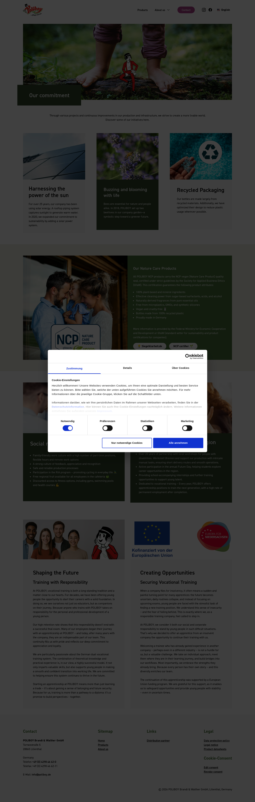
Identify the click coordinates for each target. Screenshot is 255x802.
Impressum (104, 410)
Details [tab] (127, 367)
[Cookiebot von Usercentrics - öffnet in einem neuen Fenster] (187, 356)
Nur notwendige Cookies (127, 442)
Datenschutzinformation (68, 406)
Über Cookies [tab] (180, 367)
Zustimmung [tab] (74, 368)
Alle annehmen (178, 442)
